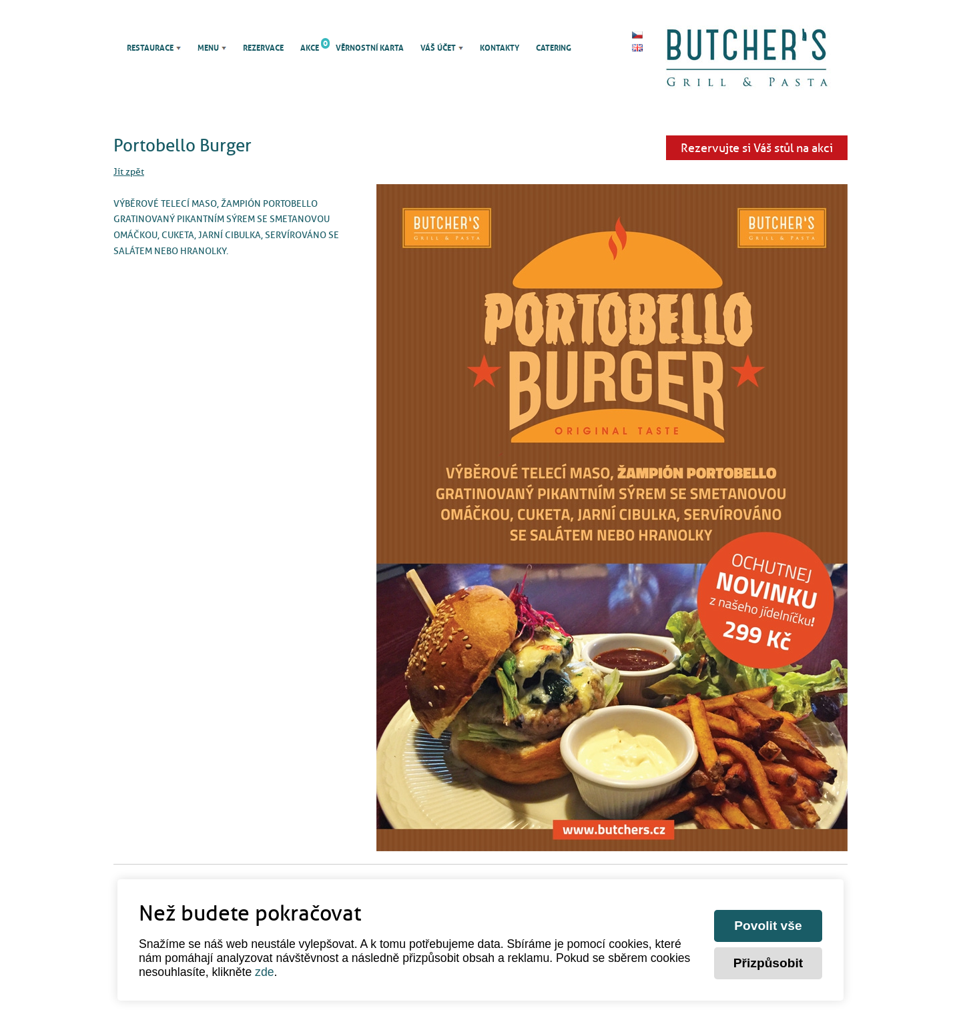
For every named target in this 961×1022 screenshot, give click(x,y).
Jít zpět (128, 171)
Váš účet (438, 48)
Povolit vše (768, 926)
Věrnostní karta (370, 48)
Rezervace (263, 48)
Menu (208, 48)
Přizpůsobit (768, 963)
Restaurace (150, 48)
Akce (309, 48)
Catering (553, 48)
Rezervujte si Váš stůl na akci (757, 148)
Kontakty (499, 48)
